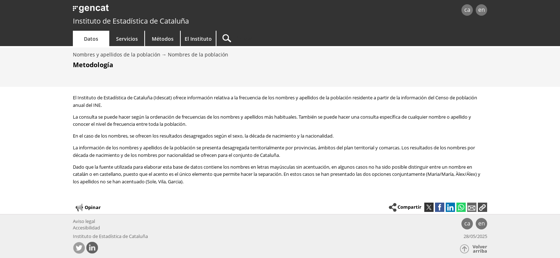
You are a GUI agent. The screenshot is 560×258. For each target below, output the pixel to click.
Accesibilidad (86, 227)
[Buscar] (277, 38)
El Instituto (198, 38)
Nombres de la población (198, 54)
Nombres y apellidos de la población (116, 54)
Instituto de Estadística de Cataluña (131, 21)
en (481, 10)
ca (467, 10)
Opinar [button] (88, 207)
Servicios (127, 38)
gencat (156, 10)
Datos (91, 38)
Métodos (163, 38)
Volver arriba (479, 248)
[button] (482, 207)
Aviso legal (84, 221)
